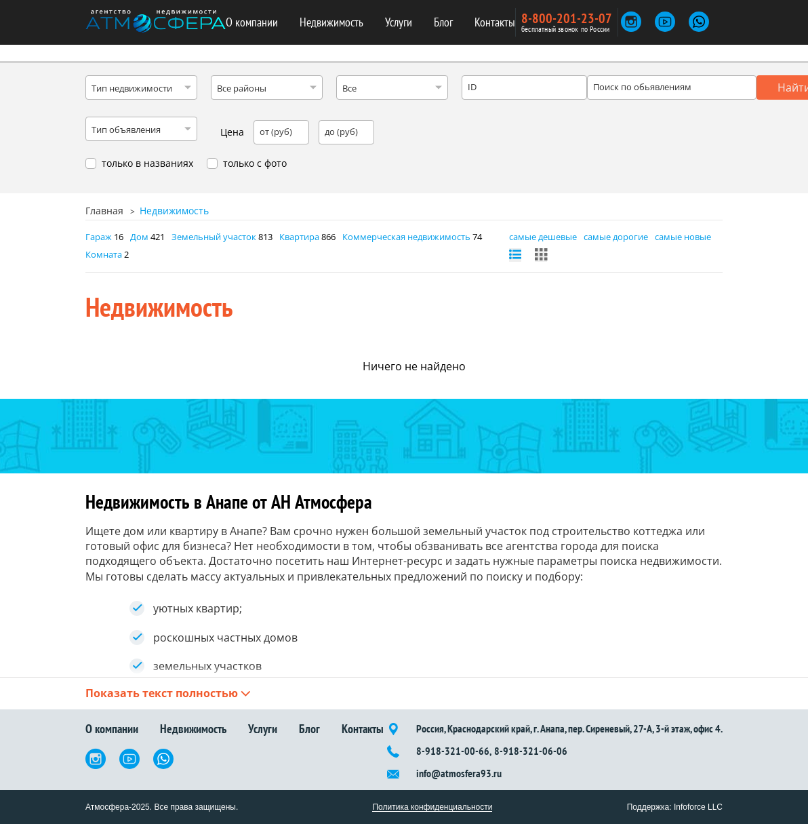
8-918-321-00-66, (453, 751)
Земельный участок (213, 237)
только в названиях (147, 163)
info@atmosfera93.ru (459, 774)
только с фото (255, 163)
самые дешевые (543, 237)
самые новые (683, 237)
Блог (443, 22)
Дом (139, 237)
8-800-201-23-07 (566, 18)
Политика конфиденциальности (432, 807)
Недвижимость (331, 22)
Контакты (494, 22)
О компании (252, 22)
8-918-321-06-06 (530, 751)
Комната (103, 254)
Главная (104, 210)
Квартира (299, 237)
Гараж (98, 237)
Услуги (398, 22)
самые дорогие (616, 237)
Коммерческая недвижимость (406, 237)
